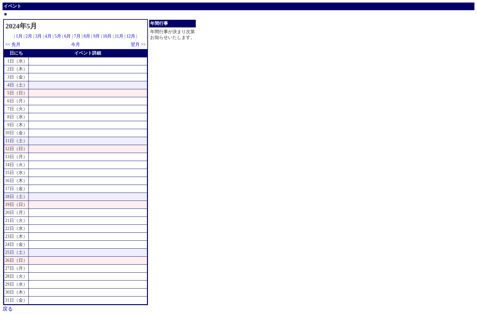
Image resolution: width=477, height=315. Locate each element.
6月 (67, 36)
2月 (29, 36)
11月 (119, 36)
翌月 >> (138, 44)
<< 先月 (12, 44)
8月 (87, 36)
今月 (75, 44)
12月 (131, 36)
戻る (8, 308)
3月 (38, 36)
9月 (96, 36)
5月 (58, 36)
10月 (107, 36)
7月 (77, 36)
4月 (48, 36)
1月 (19, 36)
